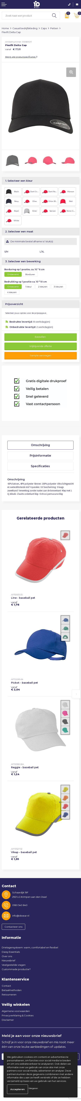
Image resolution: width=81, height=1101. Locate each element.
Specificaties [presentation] (40, 466)
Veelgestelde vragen (14, 964)
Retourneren (9, 994)
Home (5, 28)
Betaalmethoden (12, 990)
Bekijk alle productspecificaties (21, 57)
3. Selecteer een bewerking (23, 261)
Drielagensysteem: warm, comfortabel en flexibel (30, 947)
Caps (44, 28)
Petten (54, 28)
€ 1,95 (15, 857)
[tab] (40, 445)
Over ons (7, 956)
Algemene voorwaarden (16, 1011)
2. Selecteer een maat (19, 231)
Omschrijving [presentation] (40, 445)
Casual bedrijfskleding (24, 28)
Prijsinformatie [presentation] (40, 455)
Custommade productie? (16, 969)
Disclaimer (8, 1019)
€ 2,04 (15, 688)
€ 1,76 (15, 603)
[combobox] (25, 16)
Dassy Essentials (11, 951)
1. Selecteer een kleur (19, 180)
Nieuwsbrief (8, 960)
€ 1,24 (15, 773)
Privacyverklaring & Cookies (17, 1015)
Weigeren (33, 1088)
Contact (6, 985)
